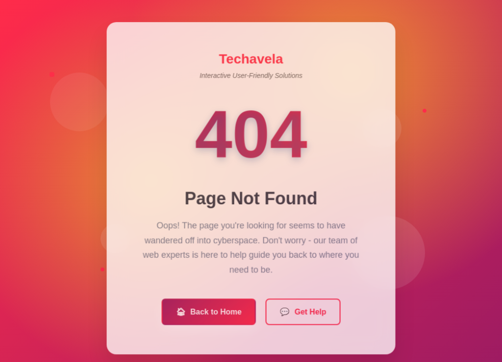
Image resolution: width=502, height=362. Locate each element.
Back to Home (209, 315)
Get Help (303, 315)
